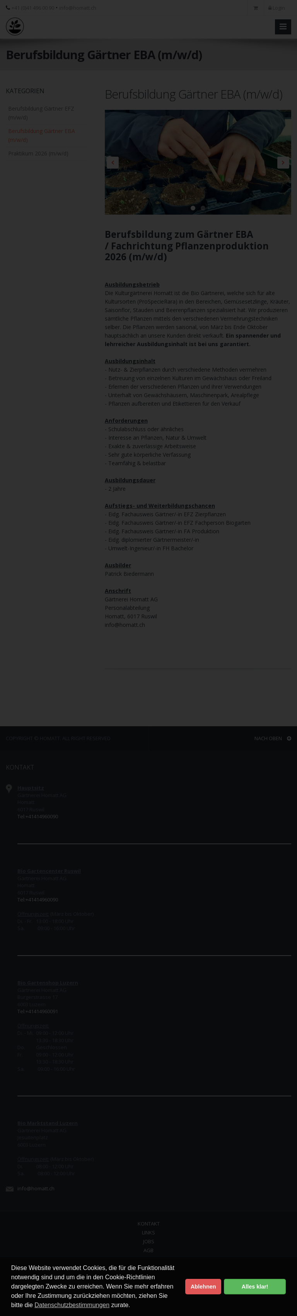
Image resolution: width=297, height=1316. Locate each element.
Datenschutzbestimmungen (71, 1305)
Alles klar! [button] (255, 1287)
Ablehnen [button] (203, 1287)
